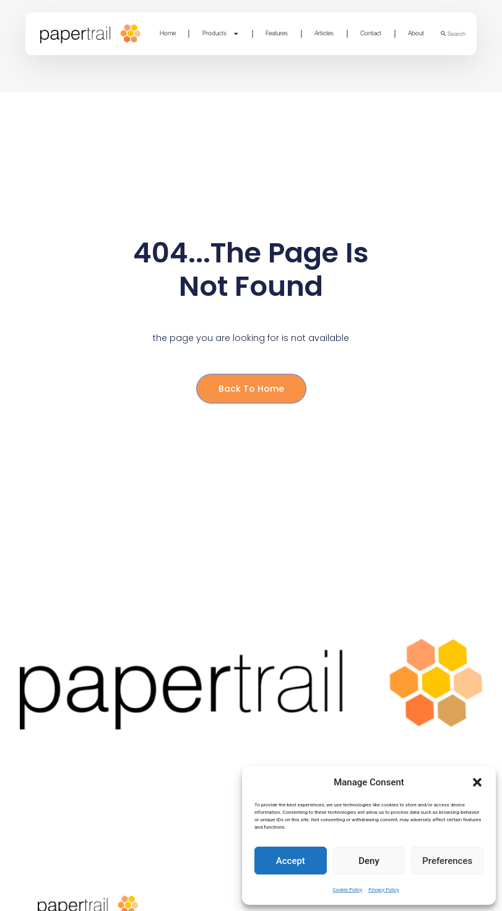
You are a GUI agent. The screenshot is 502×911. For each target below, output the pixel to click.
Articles (324, 33)
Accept (290, 860)
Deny (368, 860)
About (416, 33)
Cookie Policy (347, 889)
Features (277, 33)
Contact (370, 33)
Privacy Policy (383, 889)
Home (168, 33)
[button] (477, 782)
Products (221, 33)
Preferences (447, 860)
